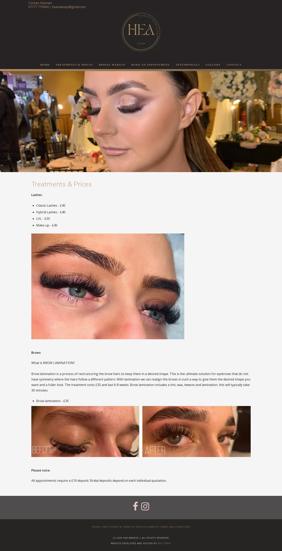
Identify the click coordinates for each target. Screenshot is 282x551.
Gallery (213, 64)
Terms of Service (134, 526)
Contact (234, 64)
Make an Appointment (150, 64)
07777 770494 (38, 7)
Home (45, 64)
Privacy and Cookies (105, 526)
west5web (164, 543)
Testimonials (188, 64)
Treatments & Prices (74, 64)
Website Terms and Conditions (169, 526)
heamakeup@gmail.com (69, 7)
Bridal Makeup (112, 64)
